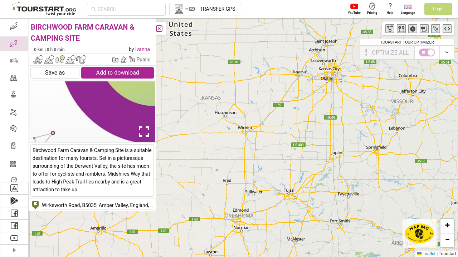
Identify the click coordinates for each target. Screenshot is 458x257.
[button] (447, 226)
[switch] (427, 52)
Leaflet (426, 253)
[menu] (14, 100)
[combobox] (129, 9)
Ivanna (142, 49)
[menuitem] (14, 26)
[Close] (159, 28)
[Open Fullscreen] (142, 131)
